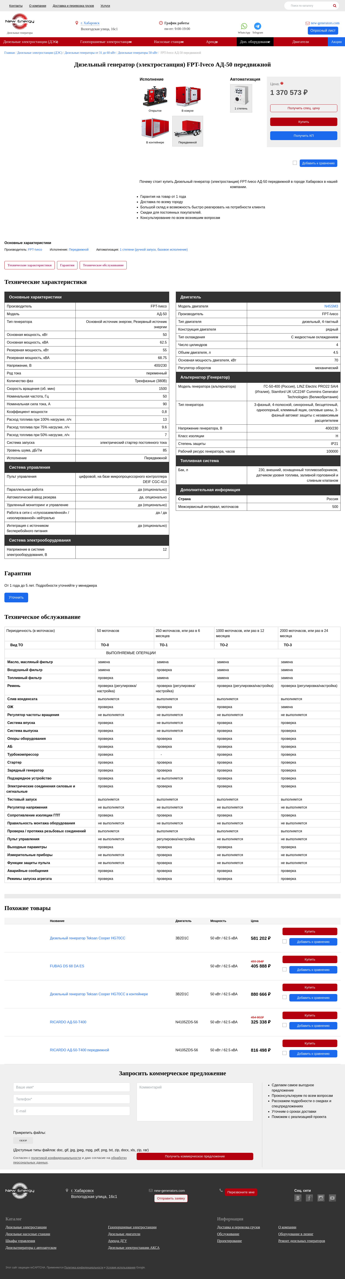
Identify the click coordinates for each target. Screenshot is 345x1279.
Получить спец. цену (304, 109)
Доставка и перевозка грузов (73, 5)
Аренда (214, 42)
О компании (37, 5)
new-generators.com (325, 23)
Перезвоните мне (241, 1192)
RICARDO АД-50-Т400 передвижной (79, 1053)
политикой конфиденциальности (56, 1161)
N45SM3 (331, 307)
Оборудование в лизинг (295, 1234)
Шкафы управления (20, 1241)
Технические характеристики (30, 265)
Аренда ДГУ (117, 1241)
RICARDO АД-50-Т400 (68, 1025)
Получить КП (303, 137)
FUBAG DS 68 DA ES (67, 968)
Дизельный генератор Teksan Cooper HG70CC (87, 940)
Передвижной (78, 250)
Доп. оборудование (258, 42)
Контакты (15, 5)
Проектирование (229, 1241)
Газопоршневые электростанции (106, 42)
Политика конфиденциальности (83, 1267)
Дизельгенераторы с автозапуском (31, 1247)
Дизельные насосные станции (28, 1234)
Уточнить (16, 599)
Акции (336, 42)
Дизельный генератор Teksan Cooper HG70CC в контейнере (99, 996)
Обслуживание (228, 1234)
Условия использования (121, 1267)
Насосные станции (170, 42)
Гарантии (68, 265)
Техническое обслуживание (105, 265)
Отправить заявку (170, 1198)
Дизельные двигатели (124, 1234)
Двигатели (304, 42)
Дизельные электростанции (26, 1227)
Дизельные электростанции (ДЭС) (30, 42)
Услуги (105, 5)
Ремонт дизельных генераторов (301, 1241)
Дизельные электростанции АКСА (134, 1247)
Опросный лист (323, 30)
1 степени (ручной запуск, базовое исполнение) (154, 250)
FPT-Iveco (35, 250)
